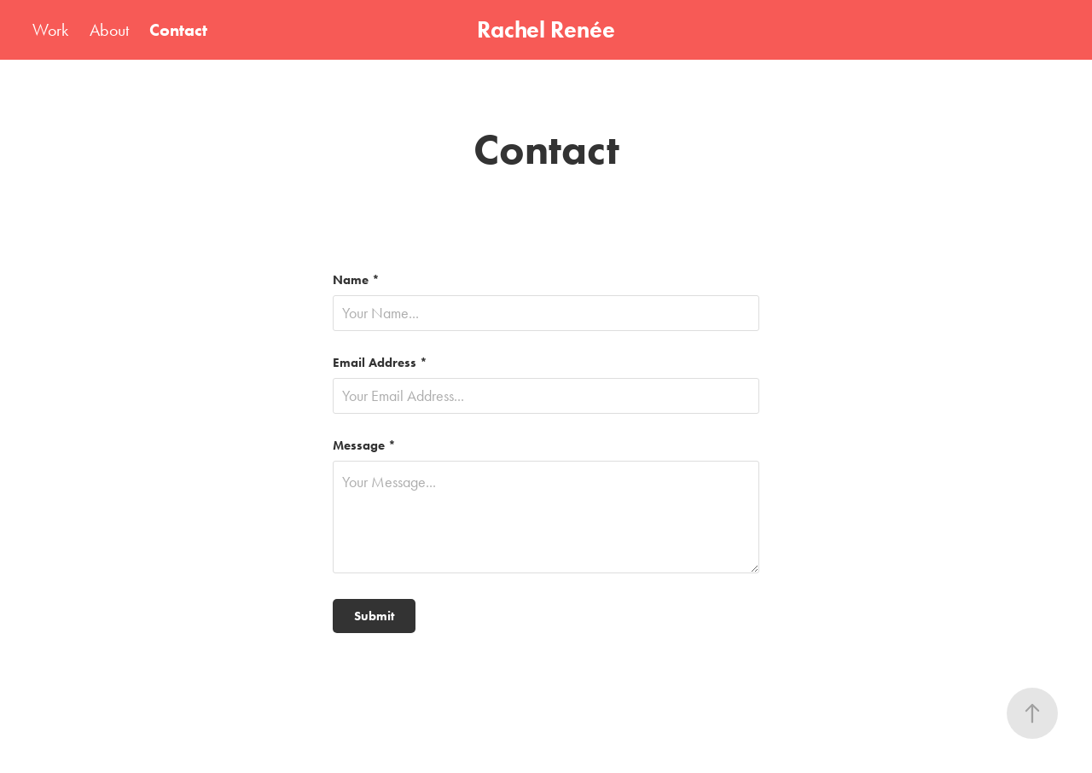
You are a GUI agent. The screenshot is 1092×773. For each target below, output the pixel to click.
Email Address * (380, 363)
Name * (356, 280)
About (109, 30)
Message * (364, 445)
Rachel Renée (546, 29)
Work (50, 30)
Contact (178, 30)
